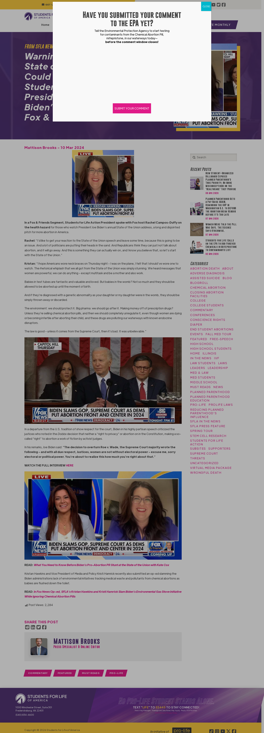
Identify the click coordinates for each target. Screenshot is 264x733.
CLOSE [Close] (206, 6)
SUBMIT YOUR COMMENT (132, 108)
